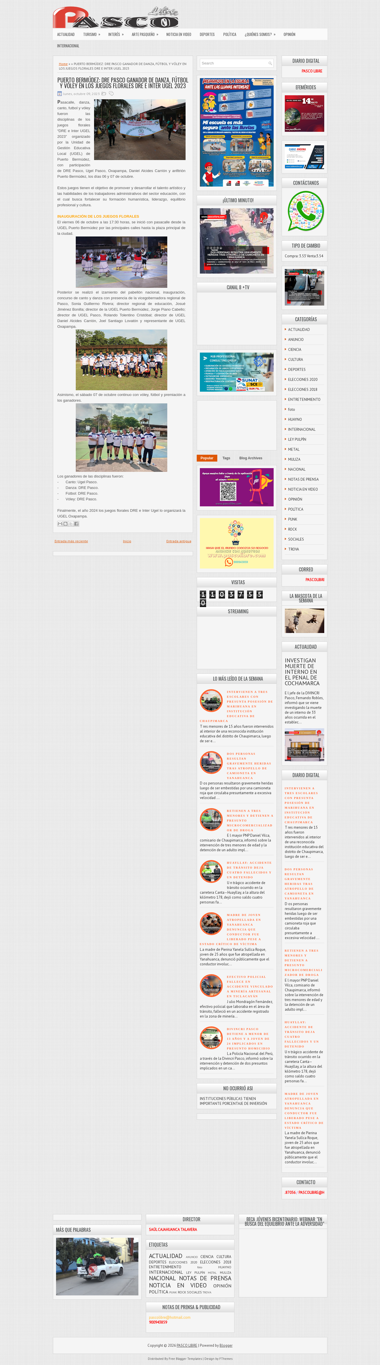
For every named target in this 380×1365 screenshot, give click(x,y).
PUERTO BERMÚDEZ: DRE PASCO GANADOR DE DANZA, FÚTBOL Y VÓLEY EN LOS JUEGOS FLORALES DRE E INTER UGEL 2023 (122, 82)
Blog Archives (250, 458)
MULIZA (294, 459)
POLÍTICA (229, 34)
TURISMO (93, 33)
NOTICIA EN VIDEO (178, 34)
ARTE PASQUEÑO (147, 33)
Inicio (127, 541)
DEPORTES (207, 34)
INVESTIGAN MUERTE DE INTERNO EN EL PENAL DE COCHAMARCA (302, 672)
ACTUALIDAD (66, 34)
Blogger (226, 1345)
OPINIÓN (289, 34)
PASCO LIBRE (187, 1345)
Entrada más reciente (71, 541)
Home (63, 64)
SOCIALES (296, 539)
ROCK (292, 529)
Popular (207, 458)
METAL (293, 449)
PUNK (292, 519)
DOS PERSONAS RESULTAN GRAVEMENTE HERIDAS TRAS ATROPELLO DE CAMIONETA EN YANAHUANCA (299, 884)
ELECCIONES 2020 (302, 379)
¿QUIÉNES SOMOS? (262, 33)
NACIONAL (296, 469)
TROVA (293, 549)
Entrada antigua (178, 541)
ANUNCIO (296, 339)
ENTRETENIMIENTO (304, 399)
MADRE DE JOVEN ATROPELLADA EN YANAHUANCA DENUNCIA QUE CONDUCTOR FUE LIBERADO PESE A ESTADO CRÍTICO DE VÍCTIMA (230, 929)
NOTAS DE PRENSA (303, 479)
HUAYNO (295, 419)
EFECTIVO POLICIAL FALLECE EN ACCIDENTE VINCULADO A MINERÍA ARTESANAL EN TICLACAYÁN (250, 986)
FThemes (225, 1359)
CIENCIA (294, 349)
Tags (226, 458)
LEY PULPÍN (297, 439)
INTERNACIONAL (68, 45)
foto (291, 409)
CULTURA (295, 359)
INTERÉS (118, 33)
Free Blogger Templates (185, 1359)
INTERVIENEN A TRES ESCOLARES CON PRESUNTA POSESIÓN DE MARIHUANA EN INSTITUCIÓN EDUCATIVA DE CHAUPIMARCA (236, 706)
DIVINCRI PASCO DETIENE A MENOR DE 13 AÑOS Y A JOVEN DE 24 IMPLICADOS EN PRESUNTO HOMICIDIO (248, 1039)
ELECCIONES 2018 (302, 389)
